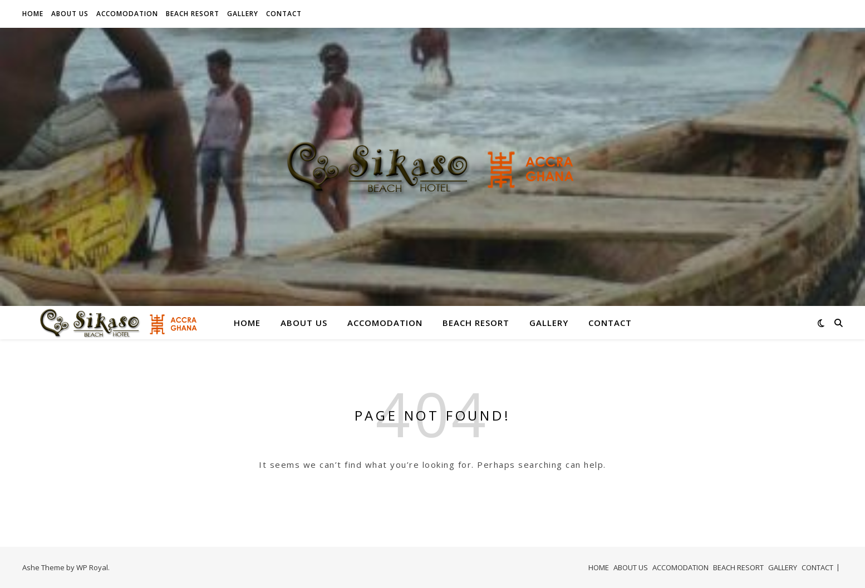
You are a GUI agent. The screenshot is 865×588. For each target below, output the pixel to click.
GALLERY (242, 13)
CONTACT (284, 13)
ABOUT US (70, 13)
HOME (32, 13)
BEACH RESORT (192, 13)
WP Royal (92, 567)
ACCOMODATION (127, 13)
